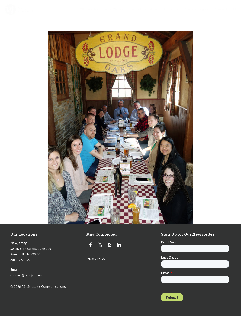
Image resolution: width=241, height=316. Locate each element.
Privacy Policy (95, 259)
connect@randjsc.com (26, 275)
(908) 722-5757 (21, 260)
